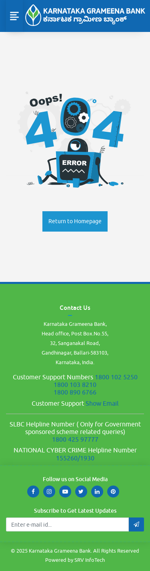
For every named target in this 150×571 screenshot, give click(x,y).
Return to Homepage (75, 221)
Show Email (102, 403)
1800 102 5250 (116, 377)
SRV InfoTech (89, 560)
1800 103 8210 (75, 384)
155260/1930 (75, 458)
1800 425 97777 (75, 439)
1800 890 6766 (75, 392)
